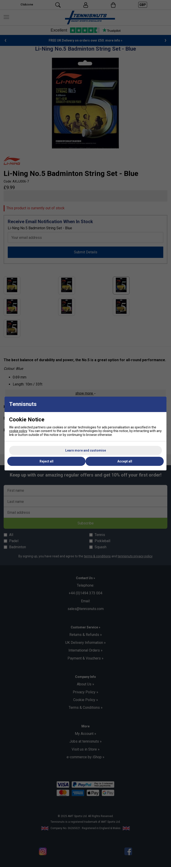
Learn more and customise (85, 450)
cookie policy (18, 431)
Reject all (46, 461)
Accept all (124, 461)
